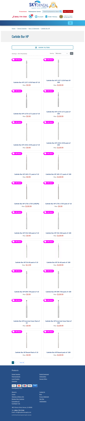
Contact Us (42, 392)
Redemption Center (35, 11)
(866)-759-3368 (19, 17)
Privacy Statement (44, 397)
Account (39, 16)
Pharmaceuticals (16, 376)
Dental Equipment (44, 374)
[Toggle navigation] (70, 23)
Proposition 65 (16, 401)
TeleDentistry (42, 401)
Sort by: (52, 53)
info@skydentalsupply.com (23, 412)
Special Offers (43, 379)
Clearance (14, 381)
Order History (51, 16)
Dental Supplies (16, 374)
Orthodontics (42, 376)
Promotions (23, 11)
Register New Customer (18, 399)
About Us (14, 392)
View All (22, 362)
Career (13, 394)
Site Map (41, 399)
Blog (40, 394)
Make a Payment (68, 11)
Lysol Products (15, 379)
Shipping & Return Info (18, 397)
